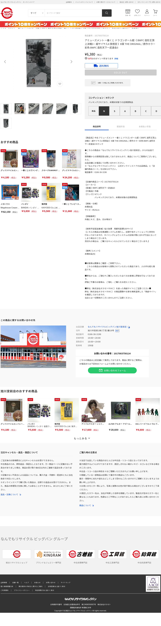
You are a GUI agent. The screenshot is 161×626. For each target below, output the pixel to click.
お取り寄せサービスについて (105, 2)
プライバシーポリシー (22, 590)
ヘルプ (26, 582)
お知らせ (37, 582)
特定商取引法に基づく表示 (44, 590)
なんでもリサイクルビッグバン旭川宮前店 (109, 326)
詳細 (116, 58)
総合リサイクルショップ (16, 557)
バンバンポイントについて (84, 2)
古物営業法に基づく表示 (56, 586)
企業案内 (69, 2)
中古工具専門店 (112, 557)
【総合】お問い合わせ (126, 2)
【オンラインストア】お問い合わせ (148, 2)
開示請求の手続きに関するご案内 (30, 586)
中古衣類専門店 (80, 557)
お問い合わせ (50, 582)
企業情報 (4, 582)
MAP (117, 331)
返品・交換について (11, 493)
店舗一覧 (15, 582)
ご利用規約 (5, 590)
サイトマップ (65, 582)
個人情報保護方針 (7, 586)
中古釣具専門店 (144, 557)
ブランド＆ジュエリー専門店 (48, 557)
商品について (86, 504)
